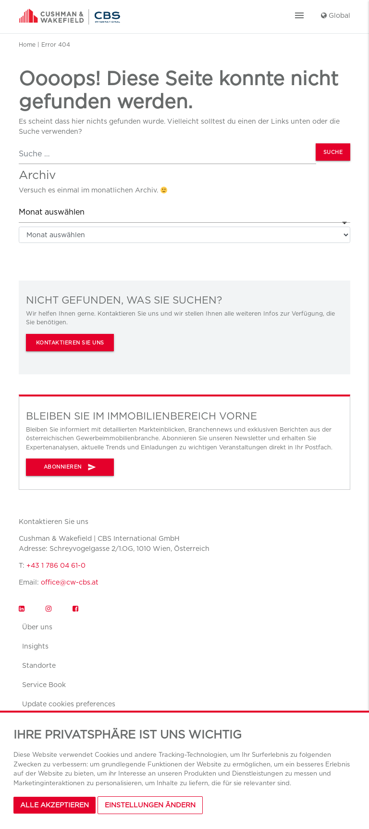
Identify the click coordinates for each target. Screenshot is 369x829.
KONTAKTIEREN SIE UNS (70, 343)
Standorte (39, 665)
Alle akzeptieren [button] (54, 805)
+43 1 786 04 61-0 (56, 565)
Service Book (44, 685)
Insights (35, 646)
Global (335, 15)
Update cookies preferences (68, 704)
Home (27, 44)
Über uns (37, 627)
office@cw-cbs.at (69, 582)
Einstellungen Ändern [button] (150, 805)
